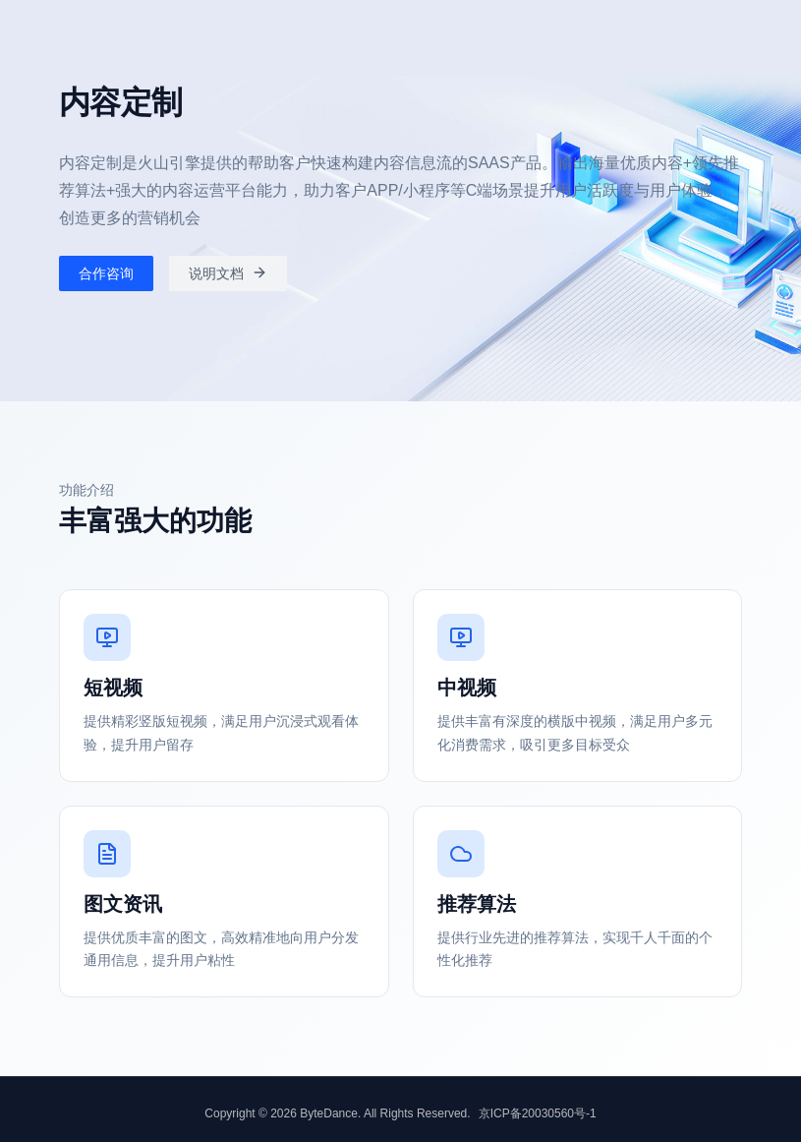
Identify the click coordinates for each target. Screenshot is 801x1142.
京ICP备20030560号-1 (538, 1113)
